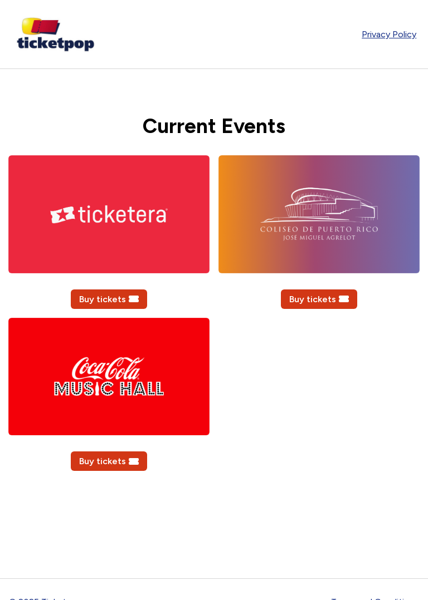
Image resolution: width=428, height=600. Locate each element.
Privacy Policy (389, 34)
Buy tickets (109, 299)
